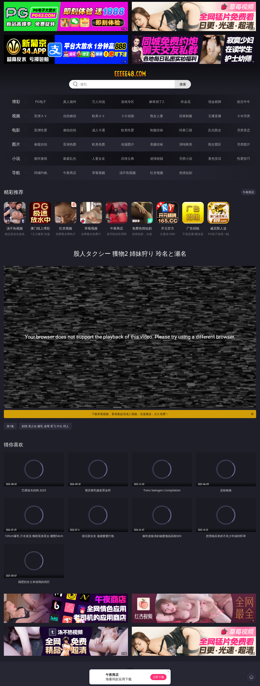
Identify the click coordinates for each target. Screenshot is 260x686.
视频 (16, 116)
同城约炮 (40, 172)
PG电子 (40, 101)
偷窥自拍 (40, 144)
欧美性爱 (127, 130)
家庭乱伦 (69, 158)
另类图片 (243, 144)
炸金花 (186, 101)
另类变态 (243, 130)
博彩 (16, 101)
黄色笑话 (214, 158)
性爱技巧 (243, 158)
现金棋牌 (214, 101)
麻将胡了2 (156, 101)
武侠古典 (127, 158)
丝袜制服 (185, 116)
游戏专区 (127, 101)
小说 (16, 158)
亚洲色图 (69, 144)
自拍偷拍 (69, 116)
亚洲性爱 (40, 130)
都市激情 (40, 158)
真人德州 (69, 101)
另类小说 (185, 158)
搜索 (183, 84)
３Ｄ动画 (127, 116)
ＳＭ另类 (243, 116)
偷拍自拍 (69, 130)
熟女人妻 (156, 116)
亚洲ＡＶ (40, 116)
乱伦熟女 (214, 130)
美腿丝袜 (156, 144)
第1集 (10, 426)
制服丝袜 (156, 130)
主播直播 (214, 116)
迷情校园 (156, 158)
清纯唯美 (185, 144)
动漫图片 (127, 144)
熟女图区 (214, 144)
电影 (16, 130)
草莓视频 (98, 172)
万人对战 (98, 101)
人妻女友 (98, 158)
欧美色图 (98, 144)
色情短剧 (185, 172)
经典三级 (185, 130)
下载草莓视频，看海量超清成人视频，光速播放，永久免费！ (173, 414)
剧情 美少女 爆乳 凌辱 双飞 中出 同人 (45, 426)
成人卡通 (98, 130)
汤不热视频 (127, 172)
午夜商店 (69, 172)
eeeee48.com (130, 74)
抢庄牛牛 (243, 101)
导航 (16, 172)
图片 (16, 144)
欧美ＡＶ (98, 116)
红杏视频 (156, 172)
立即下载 (158, 677)
